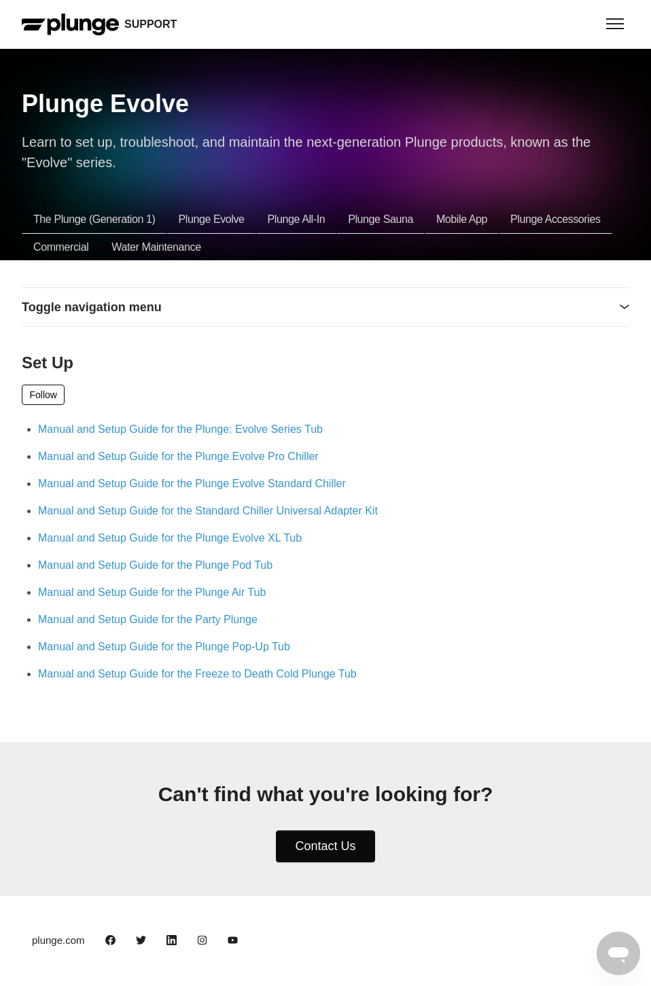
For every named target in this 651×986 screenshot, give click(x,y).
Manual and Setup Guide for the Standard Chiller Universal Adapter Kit (208, 510)
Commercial (60, 247)
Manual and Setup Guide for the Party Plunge (148, 619)
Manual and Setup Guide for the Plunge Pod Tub (155, 565)
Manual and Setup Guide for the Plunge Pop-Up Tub (164, 646)
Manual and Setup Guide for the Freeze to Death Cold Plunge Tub (197, 674)
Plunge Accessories (555, 219)
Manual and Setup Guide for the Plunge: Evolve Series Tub (180, 429)
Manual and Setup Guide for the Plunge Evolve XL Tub (170, 538)
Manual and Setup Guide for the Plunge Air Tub (152, 592)
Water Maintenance (155, 247)
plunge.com (58, 940)
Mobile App (461, 219)
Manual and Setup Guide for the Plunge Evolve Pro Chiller (178, 456)
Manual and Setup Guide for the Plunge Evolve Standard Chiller (192, 483)
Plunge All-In (297, 219)
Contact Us (325, 846)
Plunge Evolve (211, 219)
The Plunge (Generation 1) (94, 219)
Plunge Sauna (380, 219)
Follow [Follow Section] (43, 394)
